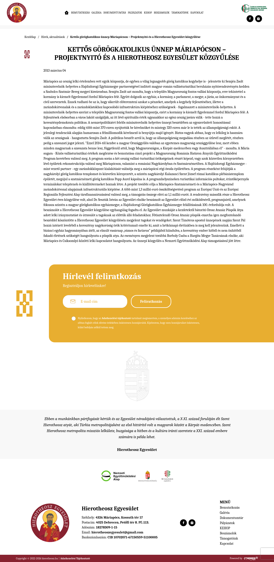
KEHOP (148, 12)
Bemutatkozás (80, 12)
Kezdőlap (30, 37)
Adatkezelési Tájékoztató (75, 558)
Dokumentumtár (115, 12)
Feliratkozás (151, 301)
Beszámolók (161, 12)
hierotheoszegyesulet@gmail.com (117, 532)
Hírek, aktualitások (53, 37)
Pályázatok (135, 12)
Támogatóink (180, 12)
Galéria (96, 12)
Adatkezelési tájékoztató (116, 318)
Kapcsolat (197, 12)
